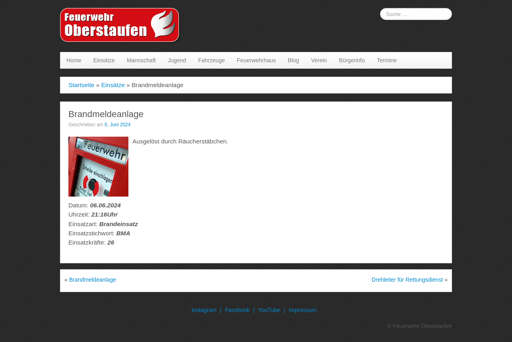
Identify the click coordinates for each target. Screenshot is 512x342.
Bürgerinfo (352, 60)
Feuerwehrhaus (256, 60)
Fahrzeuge (211, 60)
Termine (387, 60)
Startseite (81, 85)
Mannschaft (141, 60)
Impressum (302, 310)
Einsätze (104, 60)
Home (73, 60)
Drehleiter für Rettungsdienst (407, 279)
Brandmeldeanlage (92, 279)
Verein (319, 60)
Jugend (177, 60)
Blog (293, 60)
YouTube (269, 310)
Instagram (204, 310)
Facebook (237, 310)
